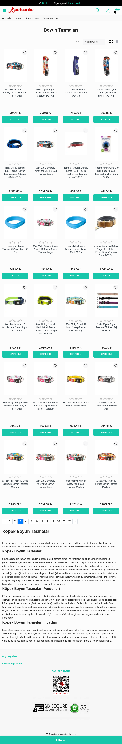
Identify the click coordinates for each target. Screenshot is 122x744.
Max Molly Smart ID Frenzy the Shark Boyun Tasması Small (15, 93)
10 (58, 521)
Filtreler (61, 740)
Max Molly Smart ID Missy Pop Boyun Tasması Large (45, 484)
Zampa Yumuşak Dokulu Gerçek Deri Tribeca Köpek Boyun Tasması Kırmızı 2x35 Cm (76, 172)
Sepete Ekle (15, 119)
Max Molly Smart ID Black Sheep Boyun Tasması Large (76, 327)
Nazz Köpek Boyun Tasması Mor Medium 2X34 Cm (76, 93)
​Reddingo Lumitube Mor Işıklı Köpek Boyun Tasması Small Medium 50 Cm (106, 172)
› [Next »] (74, 521)
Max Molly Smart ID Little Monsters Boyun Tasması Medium (15, 484)
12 (69, 521)
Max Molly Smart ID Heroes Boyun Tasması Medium (106, 484)
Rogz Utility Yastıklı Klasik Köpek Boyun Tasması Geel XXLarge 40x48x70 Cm (45, 329)
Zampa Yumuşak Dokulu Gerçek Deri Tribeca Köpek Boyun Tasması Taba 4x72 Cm (106, 250)
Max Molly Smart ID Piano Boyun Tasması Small (106, 406)
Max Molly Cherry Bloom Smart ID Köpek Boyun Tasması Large (45, 249)
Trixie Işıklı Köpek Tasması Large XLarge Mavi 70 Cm (76, 249)
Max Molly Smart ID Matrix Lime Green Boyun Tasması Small (15, 327)
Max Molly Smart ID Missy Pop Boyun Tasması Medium (76, 484)
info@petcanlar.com (66, 730)
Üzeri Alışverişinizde (61, 3)
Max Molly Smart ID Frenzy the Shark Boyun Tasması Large (45, 171)
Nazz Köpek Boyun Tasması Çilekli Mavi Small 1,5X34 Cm (106, 93)
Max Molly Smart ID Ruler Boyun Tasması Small (76, 404)
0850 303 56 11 (66, 734)
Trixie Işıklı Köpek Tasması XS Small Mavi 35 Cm (15, 249)
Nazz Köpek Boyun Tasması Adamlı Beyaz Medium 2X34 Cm (45, 93)
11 (64, 521)
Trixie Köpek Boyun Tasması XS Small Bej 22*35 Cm (106, 327)
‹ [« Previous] (4, 521)
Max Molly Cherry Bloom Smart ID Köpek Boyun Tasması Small (15, 406)
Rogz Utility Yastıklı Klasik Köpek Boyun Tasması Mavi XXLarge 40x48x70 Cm (15, 172)
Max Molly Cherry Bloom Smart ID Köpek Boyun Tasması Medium (45, 406)
